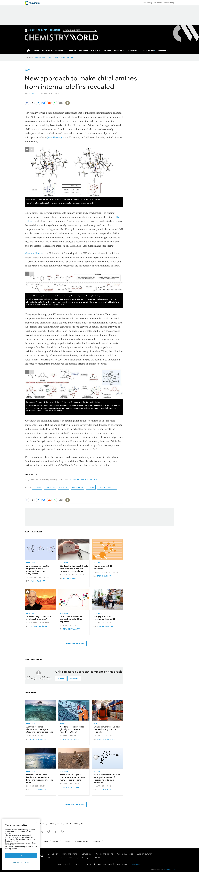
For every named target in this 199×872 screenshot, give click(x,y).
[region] (21, 844)
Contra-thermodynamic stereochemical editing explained (71, 619)
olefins (91, 487)
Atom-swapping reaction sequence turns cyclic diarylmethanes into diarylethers (38, 570)
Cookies (56, 841)
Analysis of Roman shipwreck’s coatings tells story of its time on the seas (39, 729)
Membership (169, 3)
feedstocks (77, 487)
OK (21, 856)
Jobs (49, 57)
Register (42, 30)
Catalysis (63, 487)
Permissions (96, 841)
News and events (69, 854)
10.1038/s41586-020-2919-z (82, 479)
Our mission (53, 854)
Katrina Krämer (38, 627)
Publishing (148, 3)
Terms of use (68, 841)
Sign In (31, 30)
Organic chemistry (107, 487)
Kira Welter (33, 94)
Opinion (30, 613)
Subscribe (55, 30)
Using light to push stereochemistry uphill (104, 617)
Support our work (144, 854)
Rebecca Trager (106, 739)
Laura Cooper (37, 581)
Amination (50, 487)
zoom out (31, 149)
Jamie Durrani (104, 576)
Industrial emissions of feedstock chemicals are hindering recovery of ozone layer (39, 778)
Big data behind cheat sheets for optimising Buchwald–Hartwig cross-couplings (74, 568)
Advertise (40, 824)
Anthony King (71, 739)
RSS (82, 824)
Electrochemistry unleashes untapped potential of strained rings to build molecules (107, 778)
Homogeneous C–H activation (103, 567)
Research (30, 563)
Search (96, 30)
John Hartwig (54, 137)
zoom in (27, 149)
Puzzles (70, 57)
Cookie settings (21, 862)
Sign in (60, 678)
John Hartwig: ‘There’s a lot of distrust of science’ (39, 617)
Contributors (71, 824)
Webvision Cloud (169, 869)
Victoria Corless (106, 790)
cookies (135, 864)
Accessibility (82, 841)
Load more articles (73, 644)
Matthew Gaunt (33, 253)
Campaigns (86, 854)
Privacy (46, 841)
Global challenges (125, 854)
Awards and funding (104, 854)
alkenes (37, 487)
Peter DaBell (70, 579)
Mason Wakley (71, 629)
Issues (59, 824)
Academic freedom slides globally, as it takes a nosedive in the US (72, 729)
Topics (51, 824)
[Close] (37, 822)
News (27, 70)
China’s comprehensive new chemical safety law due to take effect (107, 729)
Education (158, 3)
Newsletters (40, 57)
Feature (97, 563)
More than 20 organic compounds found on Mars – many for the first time (73, 777)
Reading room (59, 57)
